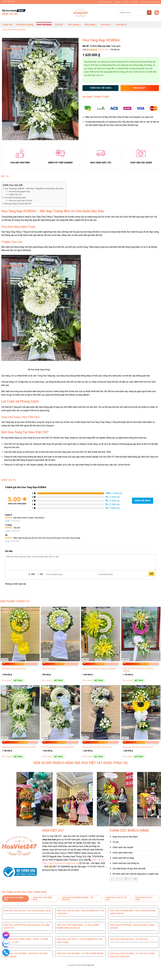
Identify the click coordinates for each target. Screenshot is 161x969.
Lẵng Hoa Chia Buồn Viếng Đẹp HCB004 (19, 747)
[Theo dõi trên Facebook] (111, 879)
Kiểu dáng (90, 24)
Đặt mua (18, 680)
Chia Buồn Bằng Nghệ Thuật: (19, 192)
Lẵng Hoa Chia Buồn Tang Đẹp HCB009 (99, 669)
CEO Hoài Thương (104, 2)
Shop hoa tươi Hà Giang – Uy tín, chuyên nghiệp (80, 953)
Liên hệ (135, 2)
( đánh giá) (103, 50)
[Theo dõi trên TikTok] (121, 879)
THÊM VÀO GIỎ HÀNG (100, 88)
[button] (157, 12)
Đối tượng (74, 24)
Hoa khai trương (24, 24)
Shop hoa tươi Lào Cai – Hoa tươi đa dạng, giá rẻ (27, 911)
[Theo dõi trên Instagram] (116, 879)
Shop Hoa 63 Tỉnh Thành (150, 2)
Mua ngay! (140, 88)
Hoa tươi (106, 24)
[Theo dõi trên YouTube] (135, 879)
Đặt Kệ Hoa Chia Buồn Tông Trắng (97, 747)
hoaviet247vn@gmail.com (67, 863)
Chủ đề (60, 24)
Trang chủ (7, 24)
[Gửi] (149, 12)
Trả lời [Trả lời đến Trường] (7, 531)
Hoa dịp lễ (122, 24)
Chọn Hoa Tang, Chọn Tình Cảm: (21, 201)
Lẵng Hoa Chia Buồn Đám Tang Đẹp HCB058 (138, 669)
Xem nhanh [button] (7, 680)
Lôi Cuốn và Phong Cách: (15, 198)
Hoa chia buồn (44, 24)
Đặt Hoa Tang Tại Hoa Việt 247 (18, 204)
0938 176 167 (10, 14)
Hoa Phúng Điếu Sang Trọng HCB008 (58, 747)
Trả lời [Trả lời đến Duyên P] (7, 521)
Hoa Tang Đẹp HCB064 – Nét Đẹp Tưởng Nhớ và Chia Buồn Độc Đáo (34, 188)
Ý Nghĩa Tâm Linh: (15, 194)
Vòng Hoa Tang (48, 669)
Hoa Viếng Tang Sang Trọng (14, 669)
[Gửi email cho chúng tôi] (126, 879)
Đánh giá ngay (143, 500)
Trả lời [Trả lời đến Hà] (7, 541)
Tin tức (126, 2)
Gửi (151, 574)
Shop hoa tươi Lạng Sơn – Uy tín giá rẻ (129, 939)
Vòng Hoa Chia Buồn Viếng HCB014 (138, 747)
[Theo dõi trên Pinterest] (131, 879)
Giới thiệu (117, 2)
